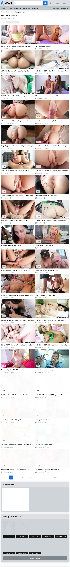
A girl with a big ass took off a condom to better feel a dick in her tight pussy (52, 170)
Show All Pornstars (34, 558)
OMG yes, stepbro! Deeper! (43, 46)
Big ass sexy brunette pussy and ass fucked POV (15, 469)
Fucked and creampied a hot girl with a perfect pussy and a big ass (52, 121)
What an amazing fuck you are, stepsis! (46, 96)
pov (24, 12)
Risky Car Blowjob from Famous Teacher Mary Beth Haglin (17, 320)
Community (64, 8)
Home (3, 8)
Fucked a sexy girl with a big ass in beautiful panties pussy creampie (52, 146)
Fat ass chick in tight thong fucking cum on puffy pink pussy (18, 121)
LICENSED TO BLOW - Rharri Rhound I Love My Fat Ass (51, 220)
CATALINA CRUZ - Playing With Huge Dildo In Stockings (51, 395)
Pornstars (26, 8)
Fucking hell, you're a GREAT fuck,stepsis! (12, 370)
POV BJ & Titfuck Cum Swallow (44, 245)
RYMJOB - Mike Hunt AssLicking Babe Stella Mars (15, 395)
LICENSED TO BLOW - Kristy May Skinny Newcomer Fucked (52, 71)
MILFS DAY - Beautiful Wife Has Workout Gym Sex (15, 71)
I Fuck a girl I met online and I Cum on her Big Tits (15, 170)
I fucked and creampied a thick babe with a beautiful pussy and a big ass (18, 195)
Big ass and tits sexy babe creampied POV (47, 469)
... (45, 477)
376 (50, 477)
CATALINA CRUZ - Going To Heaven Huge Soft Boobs (16, 46)
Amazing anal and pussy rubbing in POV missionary (15, 270)
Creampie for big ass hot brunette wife (46, 195)
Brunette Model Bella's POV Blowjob (11, 245)
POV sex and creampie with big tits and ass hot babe (16, 444)
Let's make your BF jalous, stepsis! (45, 370)
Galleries (35, 8)
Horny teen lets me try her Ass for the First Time (14, 220)
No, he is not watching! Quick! (43, 444)
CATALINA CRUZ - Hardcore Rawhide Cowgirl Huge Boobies (18, 345)
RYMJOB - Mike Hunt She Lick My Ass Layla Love (15, 96)
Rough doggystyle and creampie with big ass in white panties (18, 146)
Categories (17, 8)
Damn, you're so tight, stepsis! (43, 420)
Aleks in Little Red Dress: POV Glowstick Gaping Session (17, 295)
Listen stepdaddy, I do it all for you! (11, 420)
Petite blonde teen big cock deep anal (46, 295)
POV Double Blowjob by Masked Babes (46, 270)
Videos (10, 8)
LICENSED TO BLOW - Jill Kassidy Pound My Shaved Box (51, 345)
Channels (56, 8)
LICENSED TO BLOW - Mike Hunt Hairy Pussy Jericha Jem (51, 320)
